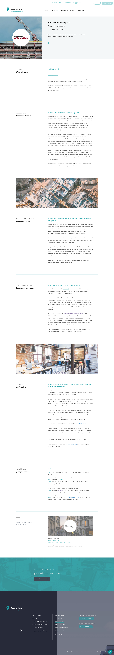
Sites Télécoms (37, 631)
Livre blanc (58, 638)
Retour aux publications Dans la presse (24, 520)
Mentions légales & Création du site (75, 651)
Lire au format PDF (53, 80)
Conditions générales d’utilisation (91, 651)
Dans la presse (59, 625)
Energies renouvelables (40, 628)
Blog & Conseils (60, 634)
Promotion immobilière (39, 625)
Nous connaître (60, 628)
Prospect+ (60, 495)
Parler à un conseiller (42, 579)
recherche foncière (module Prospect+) (74, 318)
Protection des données (105, 651)
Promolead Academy (81, 428)
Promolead (66, 294)
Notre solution (36, 618)
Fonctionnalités (59, 618)
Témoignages (59, 622)
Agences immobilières (39, 634)
